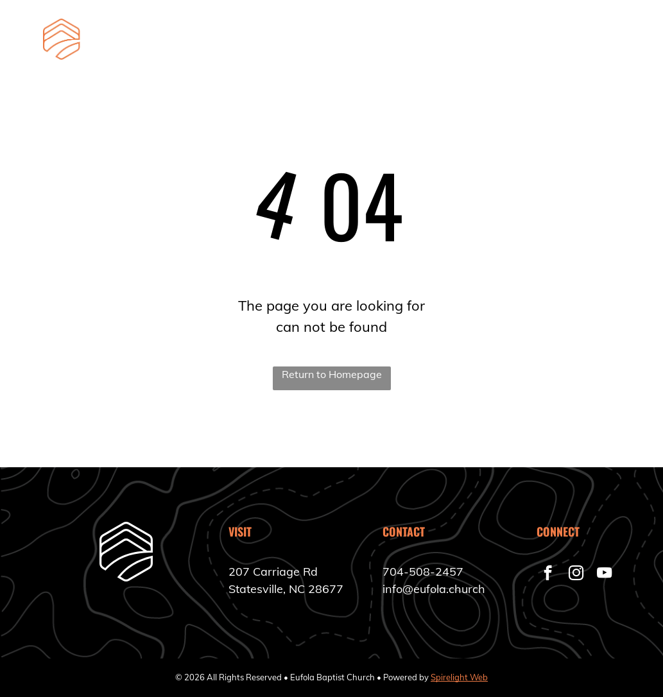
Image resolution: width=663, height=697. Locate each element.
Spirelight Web (459, 677)
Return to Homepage (332, 374)
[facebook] (548, 574)
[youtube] (604, 574)
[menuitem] (233, 53)
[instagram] (576, 574)
